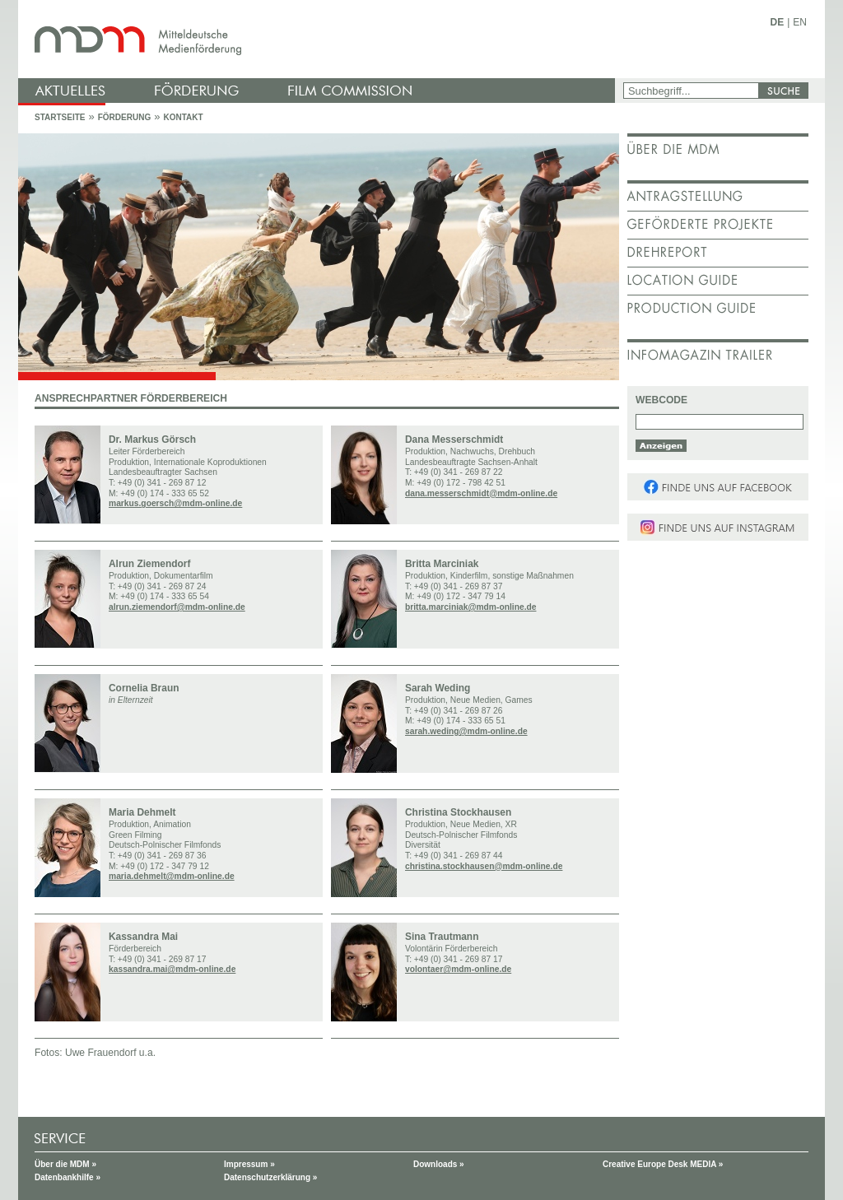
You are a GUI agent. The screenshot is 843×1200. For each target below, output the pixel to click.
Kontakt (183, 117)
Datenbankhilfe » (67, 1177)
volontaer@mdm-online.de (458, 969)
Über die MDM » (65, 1164)
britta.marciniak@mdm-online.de (470, 607)
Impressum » (249, 1164)
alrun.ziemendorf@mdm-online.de (177, 607)
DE (778, 22)
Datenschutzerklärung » (270, 1177)
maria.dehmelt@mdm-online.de (172, 876)
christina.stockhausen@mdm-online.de (483, 866)
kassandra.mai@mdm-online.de (172, 969)
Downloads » (438, 1164)
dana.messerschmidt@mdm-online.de (481, 493)
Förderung (124, 117)
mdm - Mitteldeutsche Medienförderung (318, 39)
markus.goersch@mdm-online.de (175, 503)
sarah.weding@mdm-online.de (466, 731)
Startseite (60, 117)
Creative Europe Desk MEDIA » (663, 1164)
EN (800, 22)
